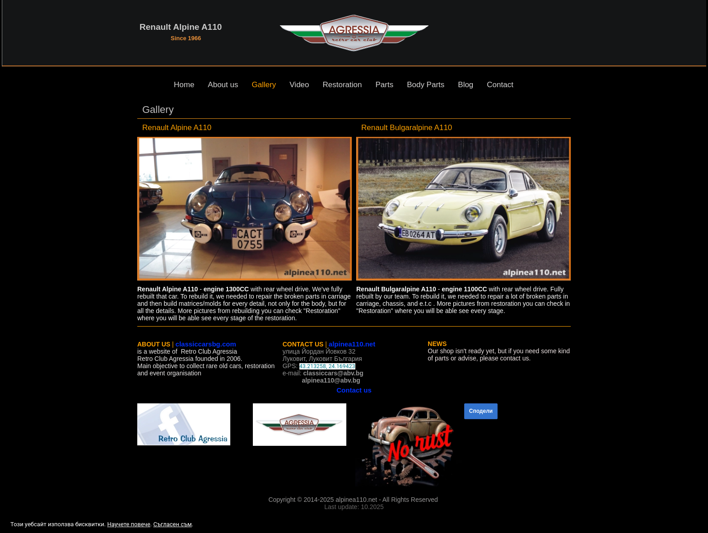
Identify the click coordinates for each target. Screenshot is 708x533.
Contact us (354, 390)
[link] (244, 209)
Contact (500, 84)
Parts (384, 84)
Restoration (342, 84)
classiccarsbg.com (206, 344)
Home (184, 84)
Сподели (481, 411)
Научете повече (128, 524)
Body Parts (425, 84)
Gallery (264, 84)
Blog (465, 84)
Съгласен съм (172, 524)
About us (223, 84)
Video (299, 84)
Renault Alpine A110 (181, 27)
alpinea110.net (352, 344)
